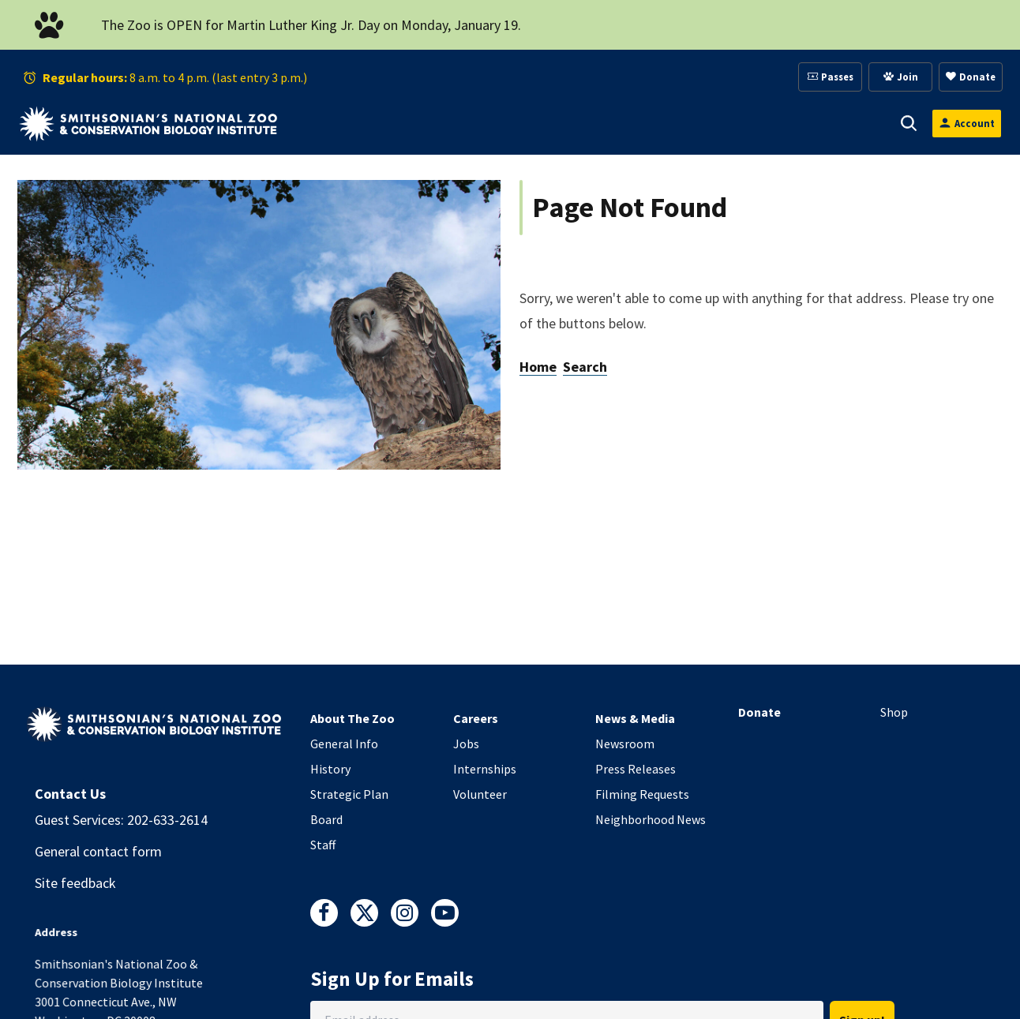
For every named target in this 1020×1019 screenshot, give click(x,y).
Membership (604, 123)
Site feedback (75, 883)
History (330, 769)
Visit (341, 123)
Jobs (466, 743)
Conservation (819, 123)
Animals (418, 123)
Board (326, 819)
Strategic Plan (349, 794)
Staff (323, 844)
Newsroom (624, 743)
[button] (363, 123)
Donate (759, 712)
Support (505, 123)
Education (710, 123)
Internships (484, 769)
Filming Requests (642, 794)
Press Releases (635, 769)
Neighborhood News (650, 819)
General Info (344, 743)
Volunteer (480, 794)
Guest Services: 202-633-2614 (121, 820)
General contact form (98, 851)
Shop (894, 712)
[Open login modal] (967, 123)
